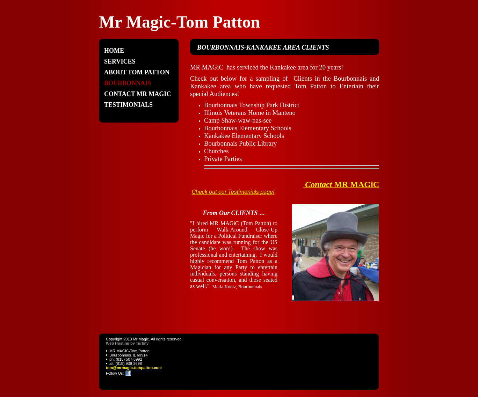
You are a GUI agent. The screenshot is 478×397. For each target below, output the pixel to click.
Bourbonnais (127, 83)
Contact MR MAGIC (137, 93)
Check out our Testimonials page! (232, 192)
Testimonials (128, 104)
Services (119, 61)
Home (114, 50)
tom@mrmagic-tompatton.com (134, 368)
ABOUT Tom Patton (136, 72)
